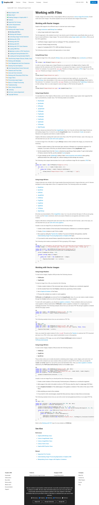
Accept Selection (49, 501)
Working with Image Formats (24, 8)
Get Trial (94, 2)
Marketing (49, 497)
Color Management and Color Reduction (19, 63)
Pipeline (74, 333)
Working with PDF (14, 41)
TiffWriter (40, 208)
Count (63, 153)
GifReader (40, 106)
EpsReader (41, 103)
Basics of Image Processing (16, 82)
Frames (57, 151)
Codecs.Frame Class (43, 443)
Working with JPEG (15, 39)
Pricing (24, 2)
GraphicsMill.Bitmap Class (45, 436)
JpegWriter (41, 195)
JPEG (80, 69)
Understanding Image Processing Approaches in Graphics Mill (54, 235)
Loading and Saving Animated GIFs (19, 53)
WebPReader (41, 127)
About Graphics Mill (13, 12)
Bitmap (58, 58)
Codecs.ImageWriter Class (45, 441)
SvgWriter (40, 203)
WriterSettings (39, 80)
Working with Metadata (14, 61)
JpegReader (41, 108)
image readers (76, 37)
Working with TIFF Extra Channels (19, 46)
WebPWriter (41, 211)
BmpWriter (40, 187)
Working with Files (15, 32)
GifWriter (40, 192)
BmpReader (41, 101)
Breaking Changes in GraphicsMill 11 (18, 17)
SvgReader (41, 119)
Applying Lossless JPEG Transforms (20, 51)
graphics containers (65, 302)
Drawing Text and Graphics (15, 65)
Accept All (61, 501)
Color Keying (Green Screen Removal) (18, 68)
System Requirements (14, 24)
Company (38, 2)
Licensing (11, 89)
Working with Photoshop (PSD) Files (18, 75)
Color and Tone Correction (15, 73)
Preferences (57, 497)
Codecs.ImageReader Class (45, 438)
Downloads (7, 475)
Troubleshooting (12, 85)
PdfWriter (40, 198)
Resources (31, 2)
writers (84, 37)
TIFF (59, 71)
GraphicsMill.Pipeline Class (45, 446)
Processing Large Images (15, 80)
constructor (83, 58)
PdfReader (41, 111)
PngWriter (40, 200)
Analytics (42, 497)
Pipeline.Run (54, 234)
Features (18, 2)
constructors (44, 29)
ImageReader (60, 130)
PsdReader (41, 116)
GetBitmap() (54, 155)
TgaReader (41, 122)
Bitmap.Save (53, 29)
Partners (65, 497)
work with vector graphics (56, 138)
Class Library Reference (14, 87)
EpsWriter (40, 190)
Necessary (34, 497)
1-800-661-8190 (79, 2)
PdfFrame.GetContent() (41, 340)
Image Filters (11, 77)
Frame (44, 231)
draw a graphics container (85, 362)
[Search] (87, 2)
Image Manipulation (59, 475)
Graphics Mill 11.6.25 (12, 8)
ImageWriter (57, 214)
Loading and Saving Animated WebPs (20, 56)
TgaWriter (40, 205)
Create (81, 132)
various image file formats (81, 16)
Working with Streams (15, 34)
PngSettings (83, 82)
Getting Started (12, 27)
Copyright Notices (13, 94)
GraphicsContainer (46, 291)
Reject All (37, 501)
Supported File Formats (14, 22)
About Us (81, 475)
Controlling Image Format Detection (19, 37)
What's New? (11, 15)
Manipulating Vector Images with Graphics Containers (52, 459)
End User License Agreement (16, 92)
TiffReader (41, 124)
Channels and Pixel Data (14, 70)
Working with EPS (14, 44)
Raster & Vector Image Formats (37, 475)
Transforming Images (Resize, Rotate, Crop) (20, 58)
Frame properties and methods (73, 155)
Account (45, 2)
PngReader (41, 114)
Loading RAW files (14, 49)
